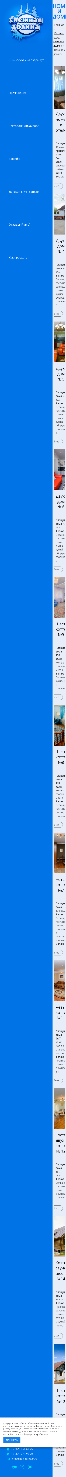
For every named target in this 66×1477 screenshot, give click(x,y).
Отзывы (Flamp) (19, 224)
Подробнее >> (40, 1434)
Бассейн (14, 159)
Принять (12, 1440)
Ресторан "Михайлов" (24, 126)
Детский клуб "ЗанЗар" (24, 192)
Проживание (18, 93)
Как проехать (18, 257)
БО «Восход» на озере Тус (26, 60)
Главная (59, 24)
